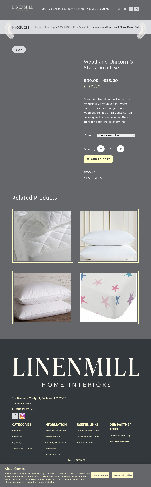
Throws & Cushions (23, 449)
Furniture (17, 437)
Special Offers (57, 8)
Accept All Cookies (123, 475)
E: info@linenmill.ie (23, 409)
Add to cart (101, 159)
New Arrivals (76, 8)
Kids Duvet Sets (82, 27)
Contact (105, 8)
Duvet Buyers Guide (88, 431)
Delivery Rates (53, 455)
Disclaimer (51, 449)
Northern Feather (119, 442)
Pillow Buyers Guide (88, 437)
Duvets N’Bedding (119, 436)
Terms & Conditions (56, 431)
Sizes (88, 135)
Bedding (49, 27)
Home (43, 8)
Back (19, 49)
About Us (92, 8)
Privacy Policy (53, 437)
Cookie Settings (100, 475)
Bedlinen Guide (86, 443)
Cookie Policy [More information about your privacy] (47, 482)
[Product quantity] (111, 149)
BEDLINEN (63, 27)
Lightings (17, 443)
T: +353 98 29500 (22, 404)
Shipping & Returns (56, 443)
